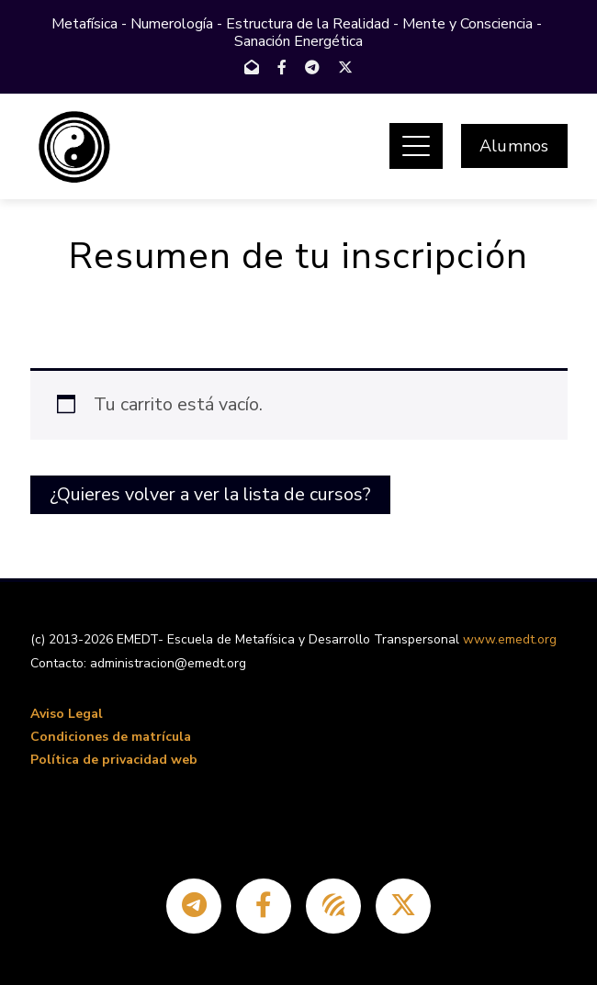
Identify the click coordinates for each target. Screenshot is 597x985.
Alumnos (513, 146)
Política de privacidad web (113, 759)
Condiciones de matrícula (110, 736)
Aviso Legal (66, 713)
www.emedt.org (510, 639)
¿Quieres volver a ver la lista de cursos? (210, 494)
